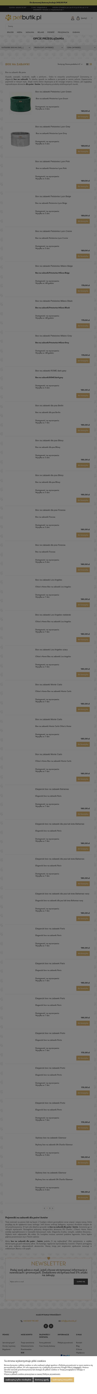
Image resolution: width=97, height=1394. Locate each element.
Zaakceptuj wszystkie (62, 1380)
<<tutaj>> (77, 1368)
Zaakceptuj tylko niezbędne (18, 1380)
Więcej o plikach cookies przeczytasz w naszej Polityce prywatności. (32, 1374)
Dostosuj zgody (42, 1380)
